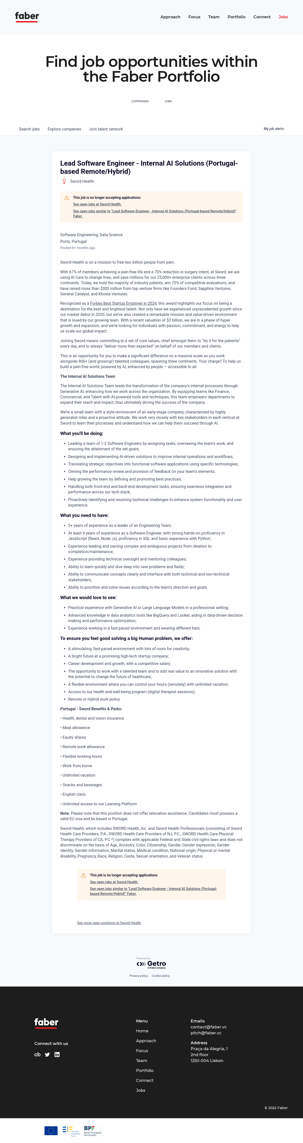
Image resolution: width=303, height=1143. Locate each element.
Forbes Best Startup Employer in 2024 (123, 303)
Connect (262, 17)
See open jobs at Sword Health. (97, 204)
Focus (194, 17)
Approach (170, 17)
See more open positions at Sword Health (109, 923)
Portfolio (236, 17)
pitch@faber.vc (206, 1033)
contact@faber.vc (209, 1027)
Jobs (283, 17)
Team (214, 17)
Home (142, 1031)
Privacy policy (138, 976)
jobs (29, 129)
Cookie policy (161, 976)
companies (64, 129)
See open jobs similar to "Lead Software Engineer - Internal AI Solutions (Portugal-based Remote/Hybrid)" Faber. (154, 213)
